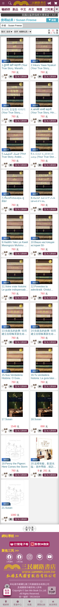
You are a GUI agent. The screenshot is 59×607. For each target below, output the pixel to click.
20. (43, 466)
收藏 (29, 603)
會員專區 (53, 603)
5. (14, 156)
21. (7, 507)
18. (36, 419)
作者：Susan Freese (12, 25)
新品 (15, 9)
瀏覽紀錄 (41, 603)
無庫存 (5, 76)
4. (44, 112)
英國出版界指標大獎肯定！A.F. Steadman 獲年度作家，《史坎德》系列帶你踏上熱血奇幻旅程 (44, 15)
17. (7, 419)
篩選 (52, 20)
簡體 (39, 9)
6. (43, 156)
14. (43, 333)
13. (14, 333)
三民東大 (50, 9)
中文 (23, 9)
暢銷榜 (6, 9)
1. (14, 68)
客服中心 (18, 603)
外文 (31, 9)
